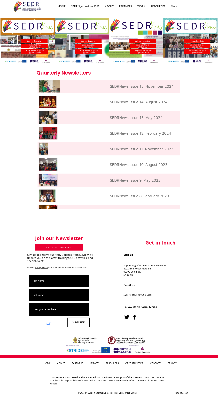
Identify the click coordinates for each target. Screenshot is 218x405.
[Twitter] (127, 317)
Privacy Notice (41, 267)
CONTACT (155, 363)
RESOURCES (112, 363)
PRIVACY (172, 363)
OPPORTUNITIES (134, 363)
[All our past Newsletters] (59, 247)
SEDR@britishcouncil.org (138, 294)
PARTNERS (77, 363)
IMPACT (94, 363)
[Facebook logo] (134, 317)
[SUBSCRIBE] (78, 322)
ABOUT (61, 363)
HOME (47, 363)
